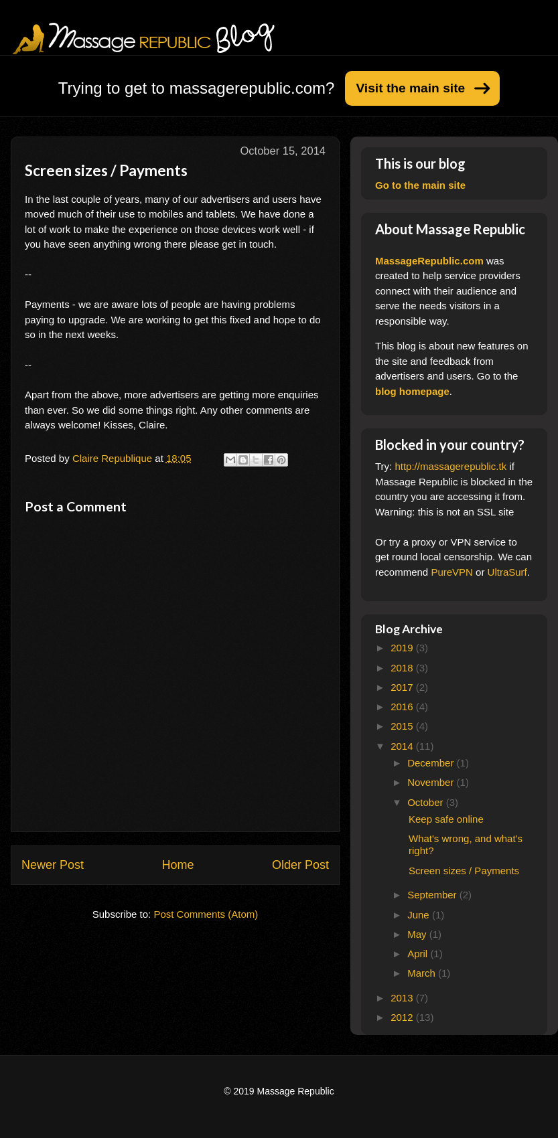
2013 (403, 997)
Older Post (300, 865)
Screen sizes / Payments (464, 870)
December (431, 762)
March (422, 973)
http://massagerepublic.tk (450, 466)
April (418, 953)
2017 (403, 687)
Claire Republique (113, 458)
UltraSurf (507, 572)
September (433, 894)
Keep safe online (446, 819)
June (419, 914)
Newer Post (52, 865)
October (426, 802)
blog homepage (412, 391)
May (418, 934)
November (431, 782)
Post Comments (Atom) (205, 914)
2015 (403, 726)
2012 (403, 1017)
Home (177, 865)
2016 (403, 706)
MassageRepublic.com (429, 260)
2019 (403, 647)
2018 (403, 667)
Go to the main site (420, 185)
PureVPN (452, 572)
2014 (403, 746)
